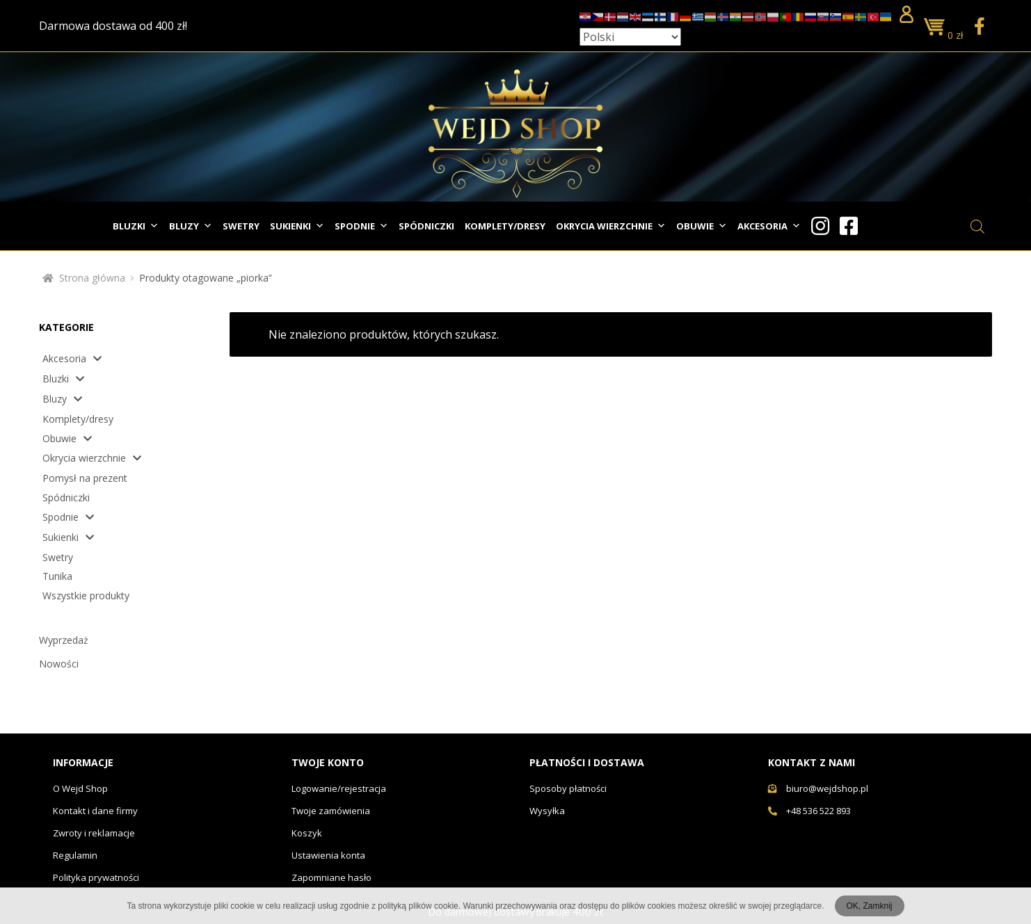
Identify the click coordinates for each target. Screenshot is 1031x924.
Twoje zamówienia (330, 810)
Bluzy (190, 226)
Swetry (241, 226)
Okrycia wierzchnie (611, 226)
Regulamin (75, 855)
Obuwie (701, 226)
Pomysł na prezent (84, 478)
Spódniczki (426, 226)
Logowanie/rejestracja (338, 788)
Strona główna (92, 277)
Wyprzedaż (63, 640)
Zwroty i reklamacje (94, 833)
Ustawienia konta (328, 855)
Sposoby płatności (568, 788)
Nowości (59, 663)
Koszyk (306, 833)
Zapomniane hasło (331, 877)
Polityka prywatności (96, 877)
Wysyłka (547, 810)
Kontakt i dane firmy (95, 810)
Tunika (57, 576)
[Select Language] (630, 37)
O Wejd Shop (80, 788)
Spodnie (361, 226)
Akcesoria (769, 226)
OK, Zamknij (869, 906)
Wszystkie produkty (85, 595)
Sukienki (297, 226)
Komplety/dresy (505, 226)
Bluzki (136, 226)
